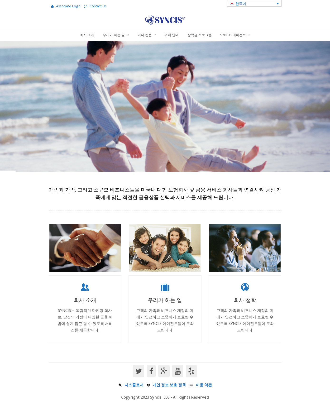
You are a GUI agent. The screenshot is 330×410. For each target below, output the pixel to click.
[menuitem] (254, 3)
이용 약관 (204, 384)
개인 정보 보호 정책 (169, 384)
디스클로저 (133, 384)
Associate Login (68, 6)
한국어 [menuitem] (240, 3)
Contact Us (98, 6)
